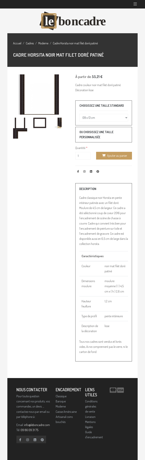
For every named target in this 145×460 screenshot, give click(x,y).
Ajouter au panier (114, 155)
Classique (61, 396)
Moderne (43, 43)
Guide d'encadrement (92, 434)
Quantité (80, 148)
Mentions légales (90, 424)
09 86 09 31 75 (29, 430)
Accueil (17, 43)
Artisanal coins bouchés (64, 419)
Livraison (90, 417)
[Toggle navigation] (135, 4)
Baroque (61, 401)
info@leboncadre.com (37, 425)
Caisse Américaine (66, 412)
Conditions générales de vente (91, 406)
